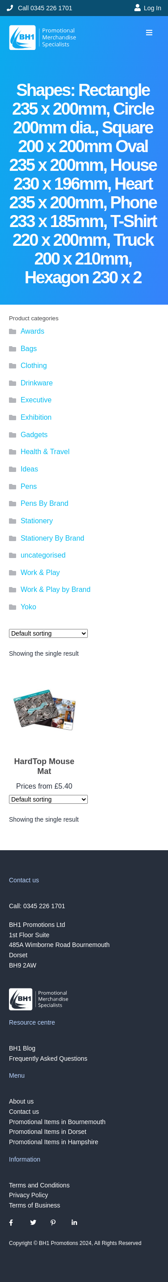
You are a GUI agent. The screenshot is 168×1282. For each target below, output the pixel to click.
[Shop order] (48, 633)
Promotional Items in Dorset (47, 1131)
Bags (29, 348)
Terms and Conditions (39, 1184)
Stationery (37, 521)
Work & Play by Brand (55, 589)
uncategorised (43, 555)
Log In (152, 8)
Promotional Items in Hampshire (53, 1142)
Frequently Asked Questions (48, 1058)
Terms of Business (34, 1205)
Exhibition (36, 417)
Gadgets (34, 434)
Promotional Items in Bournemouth (57, 1121)
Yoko (28, 607)
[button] (149, 33)
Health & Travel (45, 451)
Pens (29, 486)
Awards (32, 331)
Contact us (24, 1111)
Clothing (34, 365)
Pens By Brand (45, 503)
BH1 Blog (22, 1048)
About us (21, 1101)
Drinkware (37, 383)
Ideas (29, 469)
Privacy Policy (28, 1195)
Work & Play (40, 572)
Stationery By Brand (52, 538)
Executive (36, 400)
